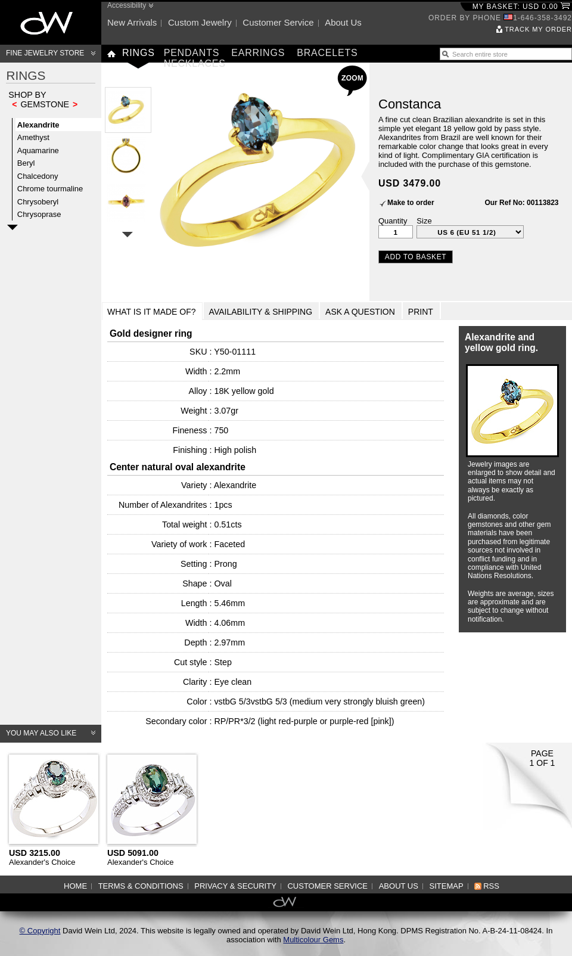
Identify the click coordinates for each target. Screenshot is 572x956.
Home (75, 885)
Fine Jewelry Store (45, 53)
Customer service (278, 22)
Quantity (392, 220)
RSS (491, 885)
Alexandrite (38, 124)
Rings (138, 53)
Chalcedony (37, 176)
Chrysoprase (39, 214)
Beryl (26, 163)
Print (420, 311)
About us (343, 22)
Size (423, 220)
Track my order (538, 29)
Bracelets (327, 53)
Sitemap (447, 885)
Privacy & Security (235, 885)
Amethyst (33, 137)
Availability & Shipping (261, 311)
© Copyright (40, 930)
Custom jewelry (200, 22)
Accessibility (126, 5)
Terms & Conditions (141, 885)
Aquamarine (38, 150)
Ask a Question (360, 311)
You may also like (41, 733)
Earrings (258, 53)
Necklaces (195, 63)
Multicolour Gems (313, 939)
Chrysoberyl (37, 201)
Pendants (192, 53)
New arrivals (132, 22)
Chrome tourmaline (50, 188)
